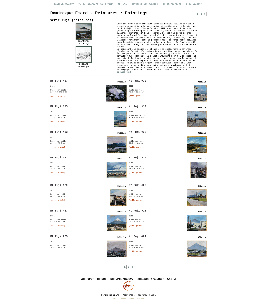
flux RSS (171, 279)
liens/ (87, 279)
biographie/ (121, 279)
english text (124, 72)
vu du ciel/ (96, 4)
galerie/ (64, 4)
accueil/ (194, 4)
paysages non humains (145, 4)
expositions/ (150, 279)
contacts (101, 279)
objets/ (172, 4)
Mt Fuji (122, 4)
